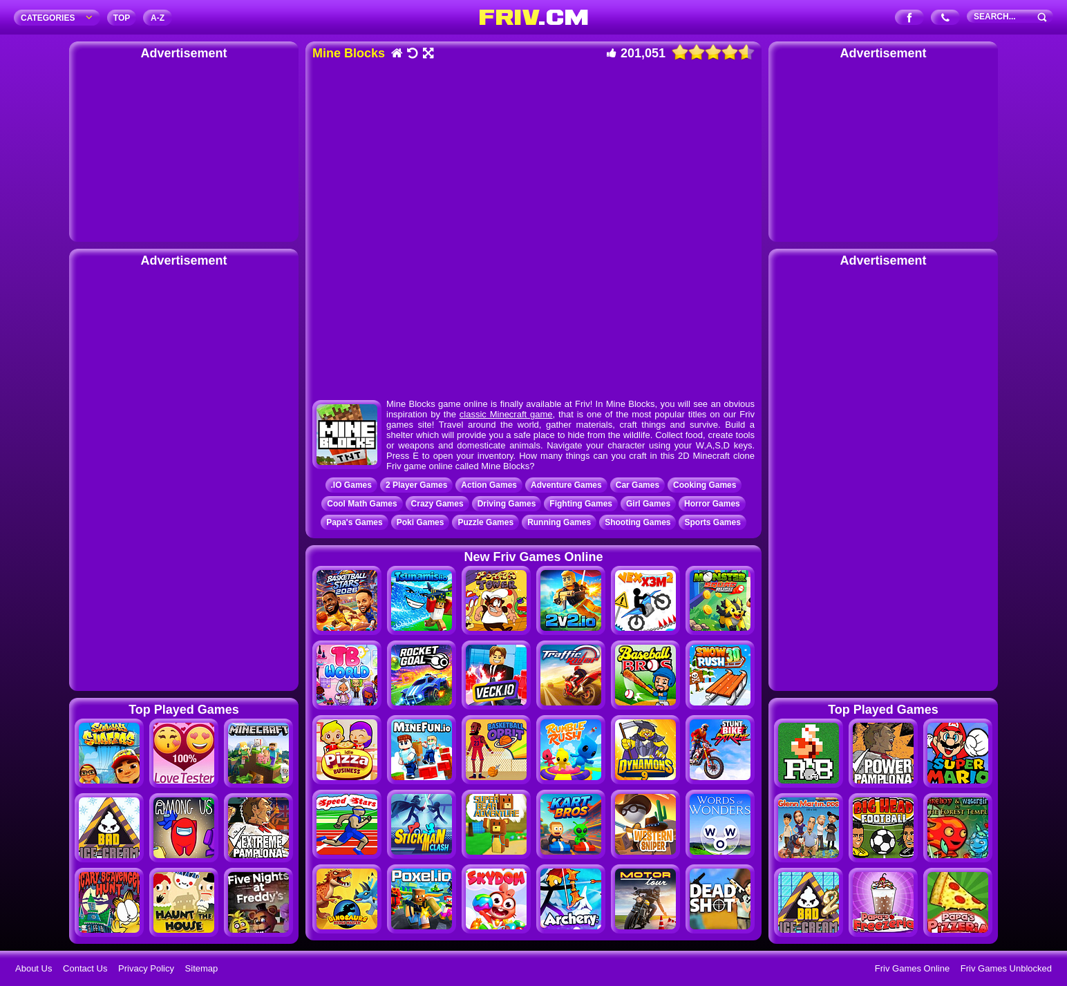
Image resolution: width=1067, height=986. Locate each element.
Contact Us (85, 968)
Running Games (559, 522)
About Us (33, 968)
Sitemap (201, 968)
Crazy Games (437, 504)
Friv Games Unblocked (1006, 968)
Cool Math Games (362, 504)
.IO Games (351, 485)
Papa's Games (354, 522)
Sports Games (712, 522)
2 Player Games (416, 485)
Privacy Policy (146, 968)
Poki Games (420, 522)
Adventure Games (566, 485)
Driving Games (507, 504)
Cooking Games (704, 485)
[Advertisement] (183, 148)
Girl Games (648, 504)
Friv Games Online (912, 968)
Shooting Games (637, 522)
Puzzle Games (485, 522)
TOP (121, 18)
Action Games (489, 485)
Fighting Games (580, 504)
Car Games (637, 485)
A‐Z (157, 18)
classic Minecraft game (506, 414)
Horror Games (712, 504)
